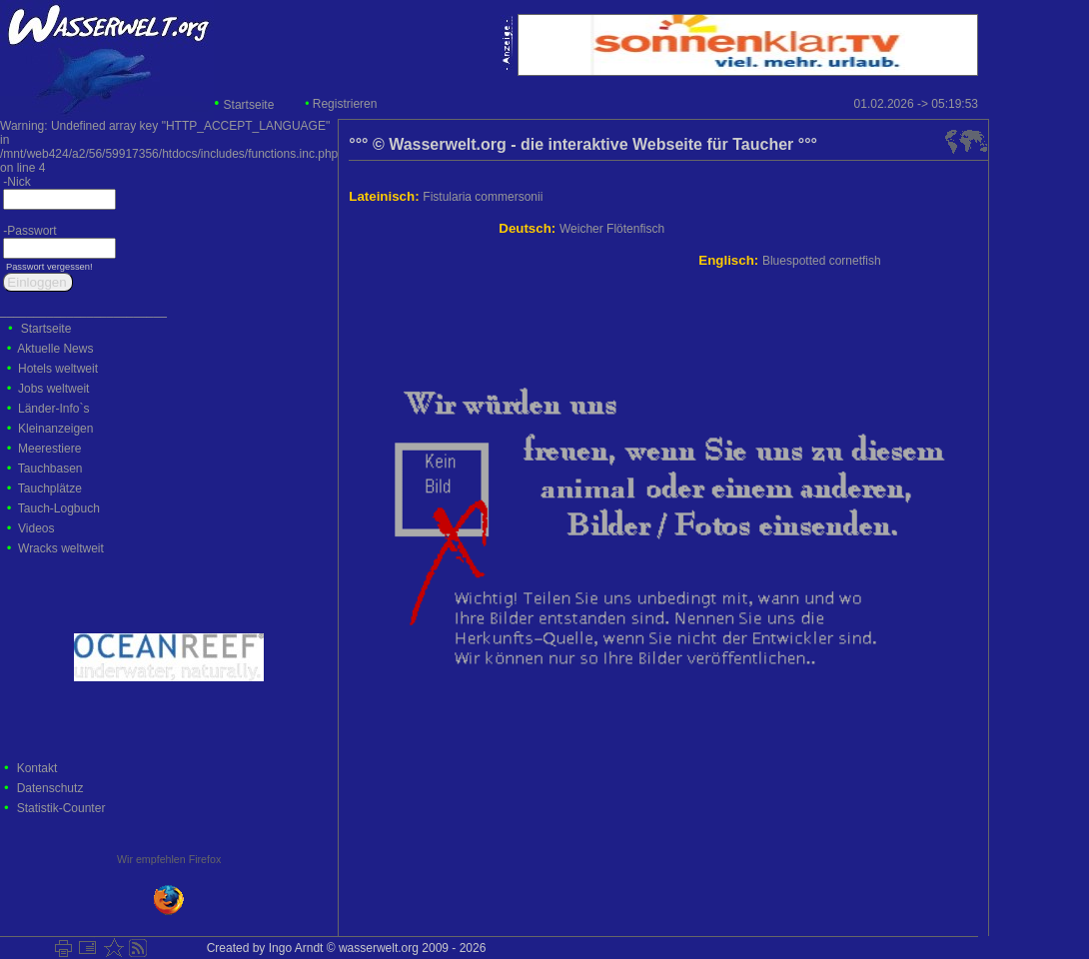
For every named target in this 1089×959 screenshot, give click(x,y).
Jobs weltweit (53, 389)
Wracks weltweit (61, 548)
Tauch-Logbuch (59, 508)
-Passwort (28, 231)
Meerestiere (49, 449)
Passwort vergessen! (47, 267)
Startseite (249, 105)
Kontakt (37, 768)
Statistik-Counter (61, 808)
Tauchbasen (50, 469)
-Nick (15, 182)
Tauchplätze (50, 488)
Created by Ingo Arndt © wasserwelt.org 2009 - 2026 (343, 948)
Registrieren (345, 104)
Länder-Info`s (53, 409)
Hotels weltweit (58, 369)
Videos (36, 528)
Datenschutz (50, 788)
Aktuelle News (55, 349)
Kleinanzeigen (55, 429)
